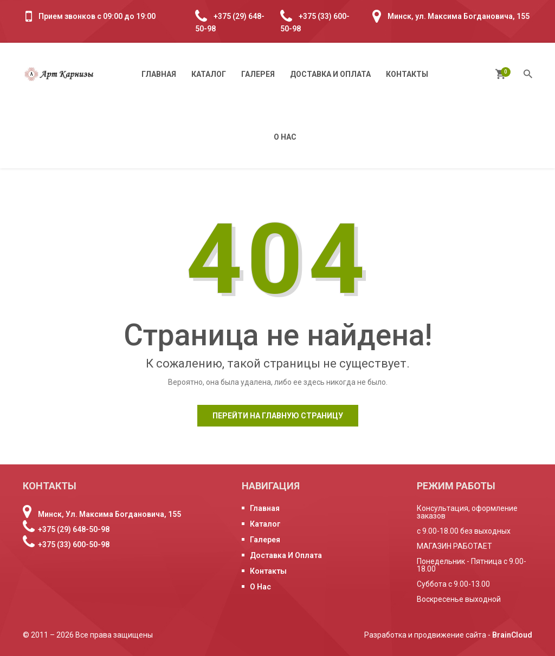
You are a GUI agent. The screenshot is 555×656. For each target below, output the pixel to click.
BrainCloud (512, 635)
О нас (285, 137)
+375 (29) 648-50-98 (73, 529)
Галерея (258, 74)
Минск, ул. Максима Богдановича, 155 (459, 16)
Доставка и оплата (330, 74)
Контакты (407, 74)
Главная (158, 74)
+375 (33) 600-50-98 (73, 544)
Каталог (208, 74)
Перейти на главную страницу (277, 415)
